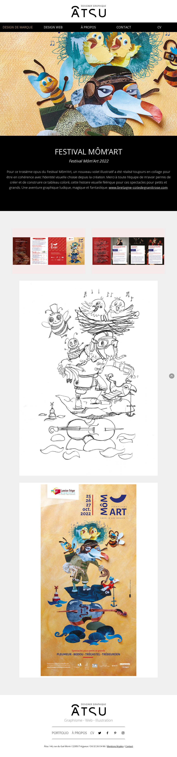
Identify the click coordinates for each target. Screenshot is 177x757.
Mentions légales (115, 746)
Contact (129, 746)
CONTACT (124, 27)
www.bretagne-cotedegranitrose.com (138, 187)
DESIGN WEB (53, 27)
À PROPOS (88, 27)
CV (159, 27)
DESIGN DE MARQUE (18, 27)
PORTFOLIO (60, 733)
